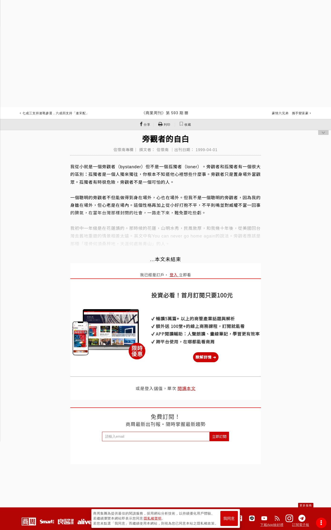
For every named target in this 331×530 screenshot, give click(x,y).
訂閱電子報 (300, 525)
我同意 (229, 518)
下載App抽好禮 (271, 525)
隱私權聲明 (153, 518)
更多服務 (306, 505)
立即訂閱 (219, 436)
